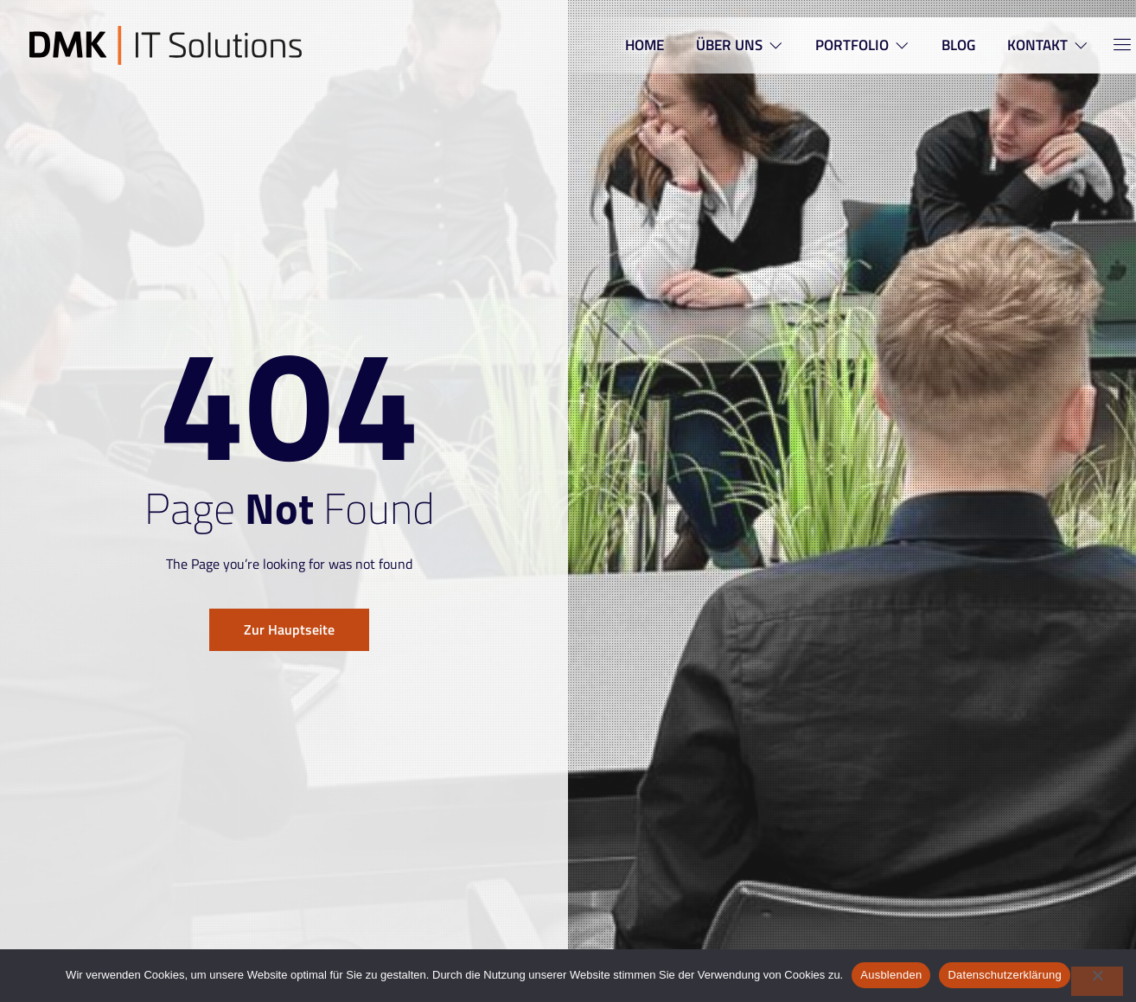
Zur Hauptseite (289, 630)
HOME (635, 45)
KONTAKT (1049, 45)
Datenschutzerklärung (1004, 974)
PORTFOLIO (859, 45)
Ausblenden (891, 974)
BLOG (957, 45)
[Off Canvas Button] (1111, 45)
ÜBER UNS (733, 45)
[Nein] (1097, 981)
